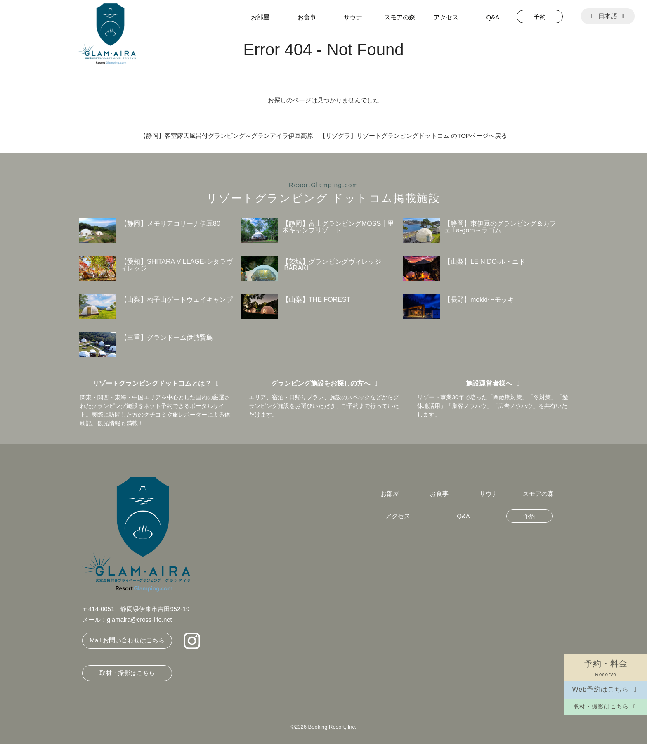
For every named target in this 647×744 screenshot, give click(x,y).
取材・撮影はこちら (605, 706)
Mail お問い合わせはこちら (127, 640)
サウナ (353, 17)
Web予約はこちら (605, 689)
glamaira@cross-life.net (139, 619)
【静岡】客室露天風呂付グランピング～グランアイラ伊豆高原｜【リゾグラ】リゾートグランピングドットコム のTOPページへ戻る (323, 135)
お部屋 (260, 17)
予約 (540, 17)
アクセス (446, 17)
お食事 (307, 17)
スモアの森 (399, 17)
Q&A (492, 17)
